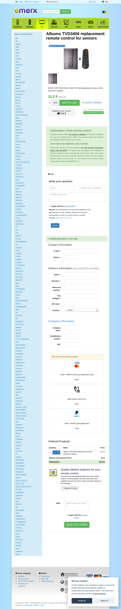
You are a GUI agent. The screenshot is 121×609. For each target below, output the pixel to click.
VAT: (59, 344)
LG (16, 245)
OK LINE (18, 315)
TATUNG (18, 451)
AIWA (17, 53)
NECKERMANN (21, 301)
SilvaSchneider (21, 416)
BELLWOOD (20, 82)
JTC (17, 230)
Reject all (104, 601)
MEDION (18, 280)
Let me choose (99, 594)
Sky (16, 422)
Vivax (17, 534)
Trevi (17, 501)
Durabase (19, 133)
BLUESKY (19, 94)
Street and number (56, 288)
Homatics (18, 203)
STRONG (19, 439)
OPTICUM (19, 324)
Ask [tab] (50, 174)
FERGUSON (20, 153)
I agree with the (62, 206)
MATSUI (18, 274)
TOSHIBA (19, 495)
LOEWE (18, 254)
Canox (17, 106)
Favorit (18, 147)
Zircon (17, 554)
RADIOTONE (20, 377)
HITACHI (18, 200)
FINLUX (18, 156)
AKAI (17, 56)
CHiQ (17, 218)
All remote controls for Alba (93, 113)
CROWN (18, 109)
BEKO (17, 80)
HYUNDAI (19, 212)
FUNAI (18, 159)
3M (16, 38)
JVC (17, 233)
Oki (16, 318)
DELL (17, 118)
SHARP (18, 404)
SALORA (18, 386)
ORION (18, 333)
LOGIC (18, 256)
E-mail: (57, 251)
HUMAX (18, 209)
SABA (17, 383)
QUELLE (18, 374)
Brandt (17, 97)
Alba (17, 62)
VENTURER (20, 525)
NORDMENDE (21, 307)
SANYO (18, 392)
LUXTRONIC (20, 265)
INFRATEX (19, 224)
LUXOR (18, 262)
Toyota (17, 498)
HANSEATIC (20, 186)
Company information (61, 321)
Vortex (17, 537)
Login (93, 2)
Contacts (21, 576)
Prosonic (18, 369)
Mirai (17, 286)
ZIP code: (56, 304)
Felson (18, 150)
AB (16, 41)
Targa (17, 448)
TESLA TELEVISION (23, 487)
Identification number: (55, 337)
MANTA (18, 268)
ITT (16, 227)
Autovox (18, 74)
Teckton (18, 457)
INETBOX (19, 221)
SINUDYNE (19, 419)
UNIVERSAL (20, 519)
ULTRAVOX (19, 510)
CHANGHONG (21, 215)
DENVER (18, 124)
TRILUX (18, 504)
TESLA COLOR (21, 481)
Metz (17, 283)
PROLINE (19, 366)
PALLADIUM (20, 345)
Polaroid (18, 357)
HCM (17, 189)
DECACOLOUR (21, 115)
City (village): (56, 297)
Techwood (19, 472)
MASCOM (19, 271)
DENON (18, 121)
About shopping (47, 581)
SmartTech (19, 430)
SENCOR (19, 401)
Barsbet (18, 77)
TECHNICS (19, 460)
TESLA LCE (19, 484)
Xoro (17, 548)
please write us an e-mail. (64, 218)
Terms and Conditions (26, 581)
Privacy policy (23, 579)
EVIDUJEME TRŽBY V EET (33, 605)
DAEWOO (19, 112)
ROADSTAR (20, 380)
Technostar (19, 469)
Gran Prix (19, 174)
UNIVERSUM (20, 522)
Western (18, 543)
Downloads (45, 576)
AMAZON (19, 65)
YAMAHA (18, 551)
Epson (17, 144)
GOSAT (18, 171)
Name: (57, 275)
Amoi (17, 68)
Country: (56, 310)
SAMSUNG (19, 389)
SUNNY (18, 442)
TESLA (18, 478)
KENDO (18, 236)
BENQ (17, 88)
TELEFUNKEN (21, 475)
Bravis (17, 100)
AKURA (18, 59)
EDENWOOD (20, 141)
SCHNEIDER (20, 410)
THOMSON (19, 492)
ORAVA (18, 330)
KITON (18, 239)
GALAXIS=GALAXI (22, 162)
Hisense (18, 198)
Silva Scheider (20, 413)
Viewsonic (19, 531)
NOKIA (18, 304)
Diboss (18, 127)
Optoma (18, 327)
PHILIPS (18, 351)
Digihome (19, 130)
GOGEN (18, 165)
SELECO (18, 398)
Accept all (82, 601)
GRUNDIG (19, 177)
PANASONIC (20, 348)
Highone (18, 195)
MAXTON (19, 277)
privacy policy (69, 206)
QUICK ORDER (92, 102)
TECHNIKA (19, 463)
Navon (17, 295)
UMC (17, 513)
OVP (17, 342)
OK (16, 313)
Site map (44, 579)
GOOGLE (19, 168)
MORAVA (18, 292)
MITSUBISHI (20, 289)
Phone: (57, 257)
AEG (17, 50)
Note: (58, 503)
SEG (17, 395)
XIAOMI (18, 546)
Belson (18, 85)
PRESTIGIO (20, 363)
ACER (17, 44)
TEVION (18, 489)
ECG (17, 139)
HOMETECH (20, 206)
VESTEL (18, 528)
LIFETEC (18, 248)
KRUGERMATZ (21, 242)
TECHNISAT (20, 466)
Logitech (18, 259)
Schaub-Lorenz (21, 407)
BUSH (17, 103)
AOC (17, 71)
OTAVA (18, 336)
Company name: (56, 329)
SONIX (18, 433)
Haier (17, 180)
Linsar (17, 251)
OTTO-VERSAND (22, 339)
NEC (17, 298)
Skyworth (18, 425)
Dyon (17, 136)
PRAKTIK (19, 360)
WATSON (19, 540)
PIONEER (19, 354)
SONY (17, 436)
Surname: (56, 281)
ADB (17, 47)
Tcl (16, 454)
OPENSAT (19, 321)
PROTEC (18, 372)
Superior (18, 445)
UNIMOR (18, 516)
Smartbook (19, 428)
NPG (17, 310)
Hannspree (19, 183)
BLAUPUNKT (20, 91)
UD (16, 507)
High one (18, 192)
